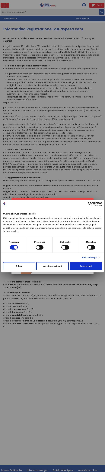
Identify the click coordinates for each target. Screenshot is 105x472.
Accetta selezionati (52, 266)
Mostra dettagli (89, 257)
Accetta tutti (86, 266)
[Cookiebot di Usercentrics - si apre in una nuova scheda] (90, 204)
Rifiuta (19, 266)
